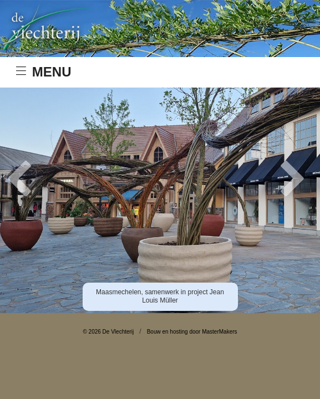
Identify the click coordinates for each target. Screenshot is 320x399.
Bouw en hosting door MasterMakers (192, 332)
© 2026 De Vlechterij (108, 332)
